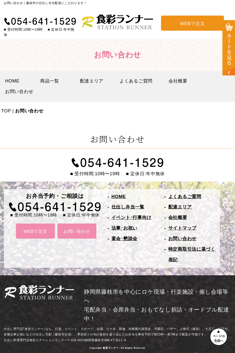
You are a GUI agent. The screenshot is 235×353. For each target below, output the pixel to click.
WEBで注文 (192, 23)
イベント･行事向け (131, 217)
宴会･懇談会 (124, 238)
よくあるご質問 (136, 80)
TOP (6, 110)
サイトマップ (182, 228)
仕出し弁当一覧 (127, 206)
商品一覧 (52, 80)
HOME (14, 80)
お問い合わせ (19, 91)
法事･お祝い (124, 228)
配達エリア (92, 80)
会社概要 (178, 80)
